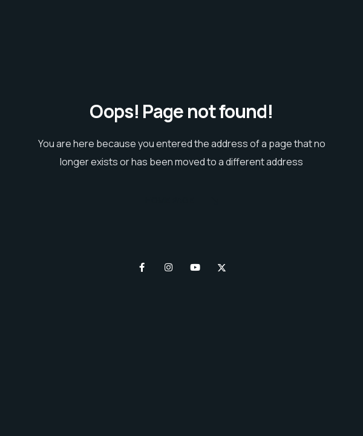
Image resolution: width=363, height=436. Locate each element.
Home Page (181, 201)
